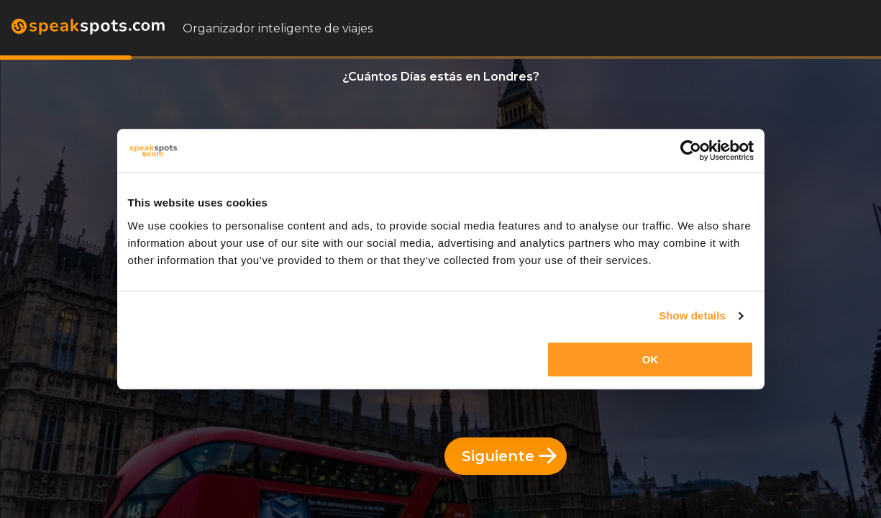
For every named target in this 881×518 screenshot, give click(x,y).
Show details (692, 315)
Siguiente (509, 456)
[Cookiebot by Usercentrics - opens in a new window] (691, 150)
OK (650, 359)
